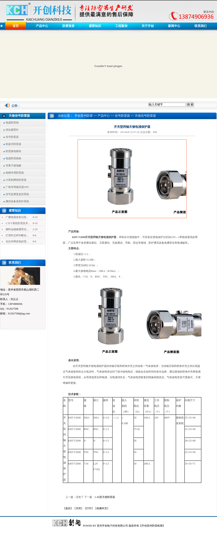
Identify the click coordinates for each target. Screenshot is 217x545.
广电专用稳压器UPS (17, 187)
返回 (68, 508)
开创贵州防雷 (83, 115)
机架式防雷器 (13, 144)
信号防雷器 (12, 136)
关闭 (78, 508)
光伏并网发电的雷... (17, 241)
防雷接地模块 (13, 151)
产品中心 (42, 26)
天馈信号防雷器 (145, 115)
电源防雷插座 (13, 158)
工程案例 (121, 26)
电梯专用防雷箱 (15, 172)
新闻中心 (174, 26)
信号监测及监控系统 (17, 194)
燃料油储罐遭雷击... (17, 229)
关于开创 (148, 26)
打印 (88, 508)
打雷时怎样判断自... (17, 235)
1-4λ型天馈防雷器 (105, 497)
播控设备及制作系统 (17, 201)
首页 (16, 26)
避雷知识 (95, 26)
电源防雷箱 (12, 122)
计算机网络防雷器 (16, 179)
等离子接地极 (13, 165)
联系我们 (200, 26)
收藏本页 (102, 508)
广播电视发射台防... (17, 217)
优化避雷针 (12, 129)
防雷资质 (68, 26)
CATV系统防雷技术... (18, 223)
